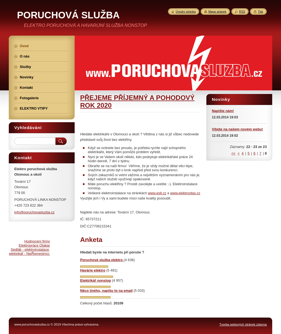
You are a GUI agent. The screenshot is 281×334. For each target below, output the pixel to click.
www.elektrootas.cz (185, 193)
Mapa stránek (217, 11)
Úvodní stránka (186, 11)
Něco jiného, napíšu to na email (106, 291)
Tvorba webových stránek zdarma (243, 324)
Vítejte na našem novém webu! (237, 129)
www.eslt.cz (157, 193)
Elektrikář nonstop (95, 280)
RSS (242, 11)
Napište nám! (223, 111)
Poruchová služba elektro (102, 260)
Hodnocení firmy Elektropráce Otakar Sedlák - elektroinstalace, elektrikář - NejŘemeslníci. (29, 247)
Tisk (260, 11)
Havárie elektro (92, 270)
